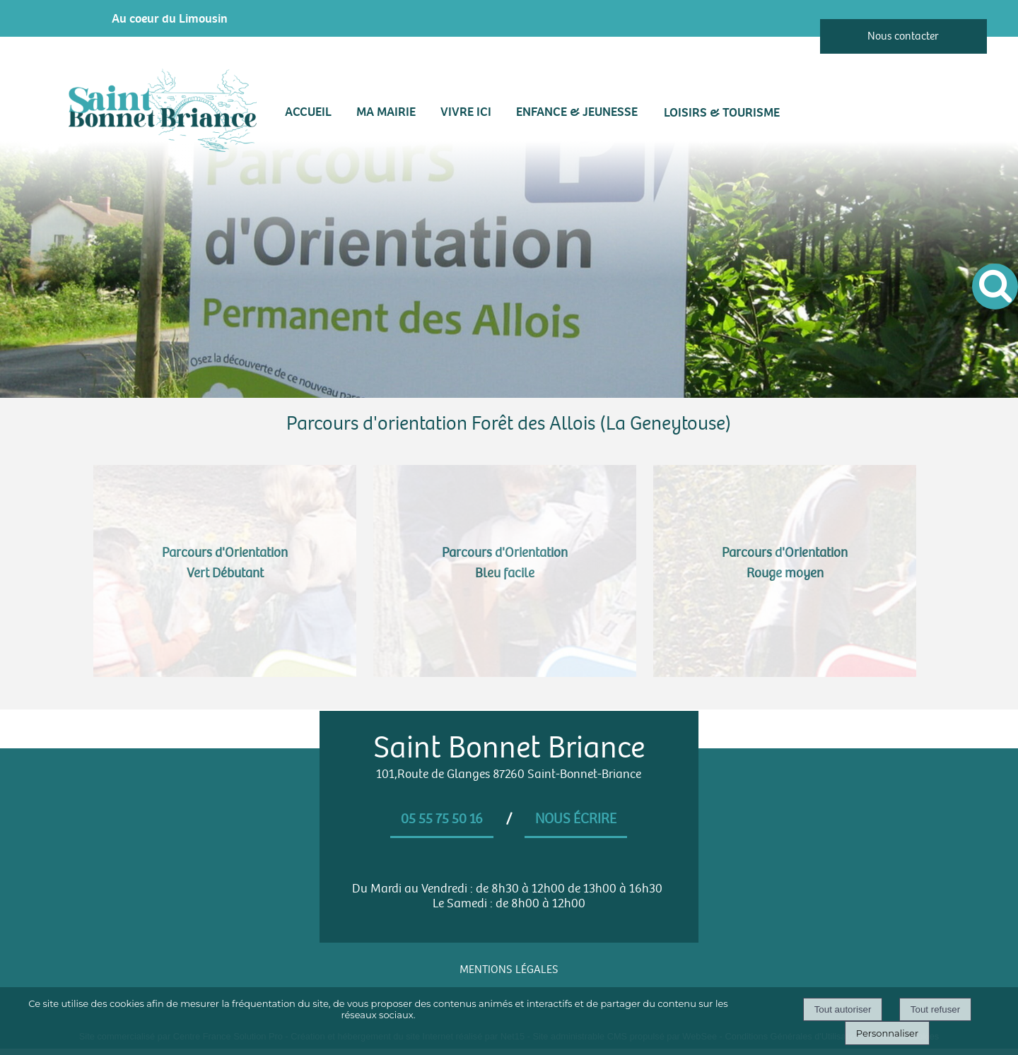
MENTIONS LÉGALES (509, 970)
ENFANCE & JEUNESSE (577, 111)
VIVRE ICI (465, 111)
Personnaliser (887, 1033)
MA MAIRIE (386, 111)
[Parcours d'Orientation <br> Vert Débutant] (224, 571)
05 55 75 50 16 (442, 819)
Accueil (308, 111)
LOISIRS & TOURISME (722, 112)
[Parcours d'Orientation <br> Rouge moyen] (784, 571)
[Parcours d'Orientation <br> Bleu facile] (504, 571)
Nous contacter (903, 36)
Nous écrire (575, 819)
